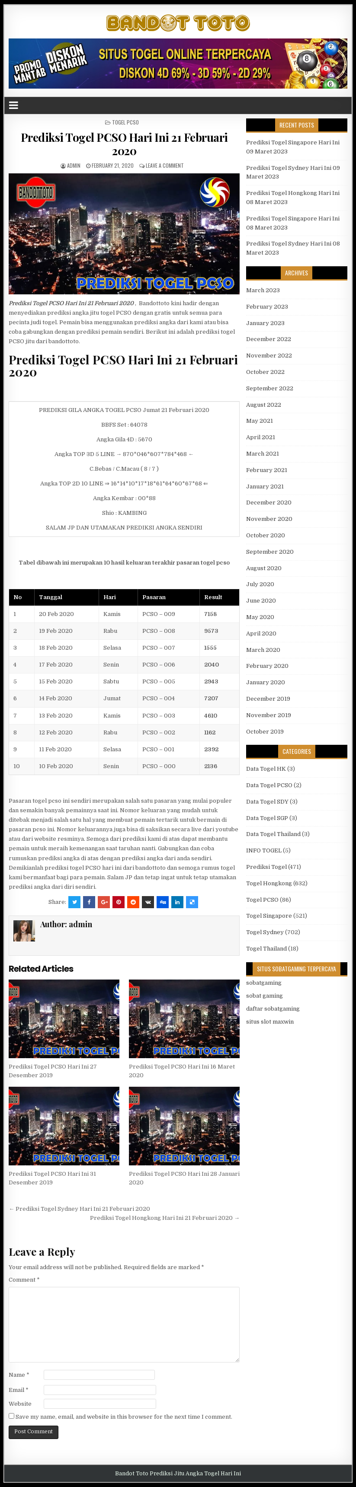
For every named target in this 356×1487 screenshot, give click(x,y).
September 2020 (270, 552)
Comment (24, 1279)
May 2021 (259, 421)
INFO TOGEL (264, 850)
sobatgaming (264, 983)
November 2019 (268, 715)
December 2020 (269, 502)
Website (20, 1404)
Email (19, 1390)
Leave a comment (165, 165)
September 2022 (269, 388)
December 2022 (268, 339)
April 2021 (260, 437)
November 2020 (269, 519)
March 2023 (263, 290)
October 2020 (265, 535)
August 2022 (263, 405)
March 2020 (263, 650)
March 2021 (262, 453)
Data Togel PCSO (269, 785)
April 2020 (261, 633)
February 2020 (267, 666)
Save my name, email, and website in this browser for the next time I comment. (124, 1417)
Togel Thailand (266, 948)
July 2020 (260, 584)
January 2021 (265, 486)
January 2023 (265, 323)
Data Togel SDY (267, 801)
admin (73, 165)
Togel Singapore (269, 916)
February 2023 (267, 306)
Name (19, 1375)
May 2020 (260, 617)
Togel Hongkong (269, 883)
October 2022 (265, 372)
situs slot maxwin (270, 1021)
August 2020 (264, 568)
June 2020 (261, 600)
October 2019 (265, 731)
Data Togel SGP (267, 818)
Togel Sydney (265, 932)
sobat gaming (264, 995)
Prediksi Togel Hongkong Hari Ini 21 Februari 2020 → (165, 1218)
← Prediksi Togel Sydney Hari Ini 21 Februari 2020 (79, 1209)
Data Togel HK (266, 769)
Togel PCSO (125, 122)
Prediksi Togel (266, 867)
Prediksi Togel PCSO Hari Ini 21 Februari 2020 (124, 144)
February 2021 (266, 470)
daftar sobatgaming (273, 1008)
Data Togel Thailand (273, 834)
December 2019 (268, 699)
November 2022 (269, 355)
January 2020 (265, 682)
